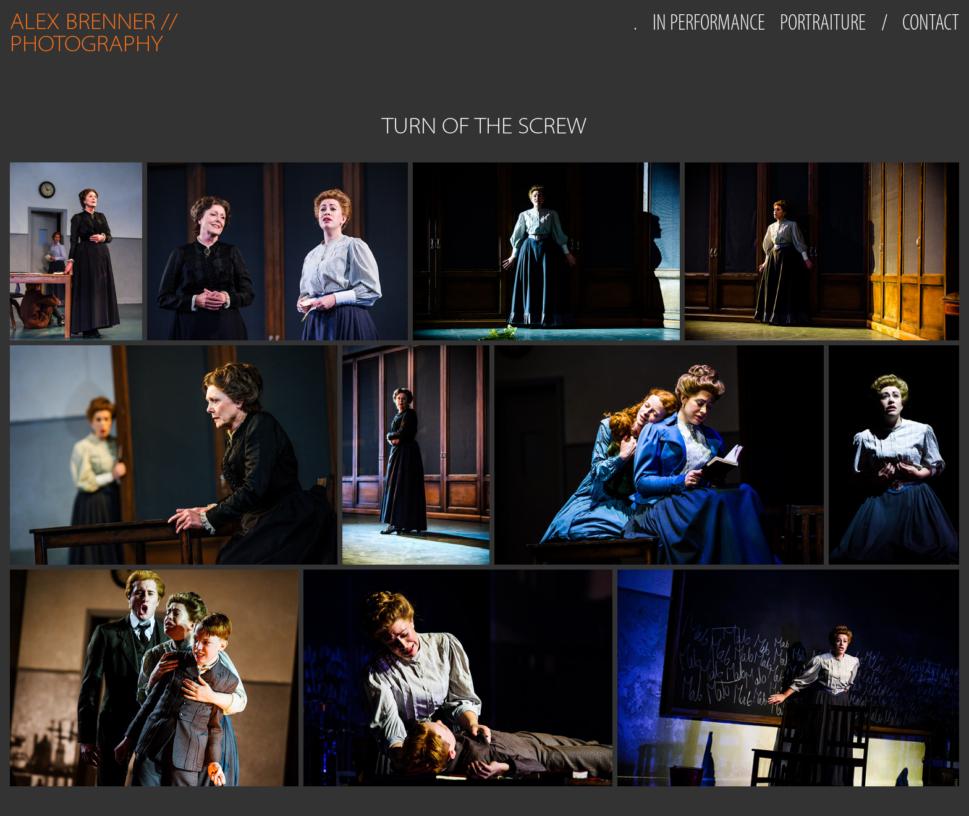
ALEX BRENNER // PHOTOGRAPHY (96, 32)
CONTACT (930, 22)
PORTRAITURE (823, 22)
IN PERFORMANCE (709, 22)
